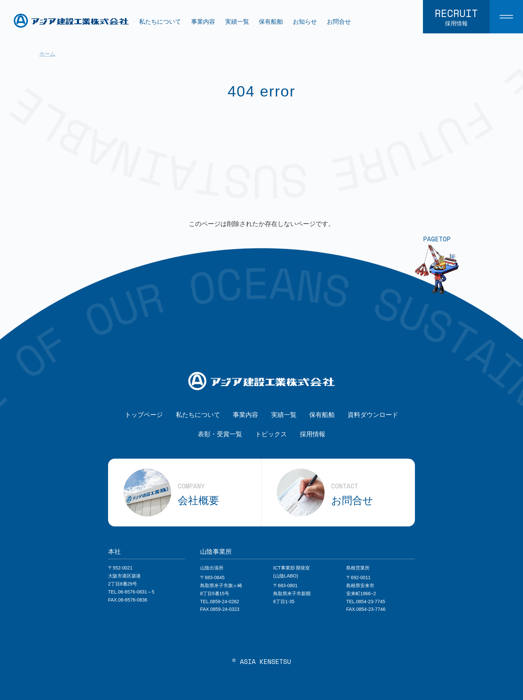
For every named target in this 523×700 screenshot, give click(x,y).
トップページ (144, 414)
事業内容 (203, 21)
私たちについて (160, 21)
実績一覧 (237, 21)
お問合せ (339, 21)
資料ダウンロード (373, 414)
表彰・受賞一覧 (220, 434)
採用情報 (312, 434)
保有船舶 (271, 21)
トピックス (271, 434)
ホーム (47, 54)
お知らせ (305, 21)
